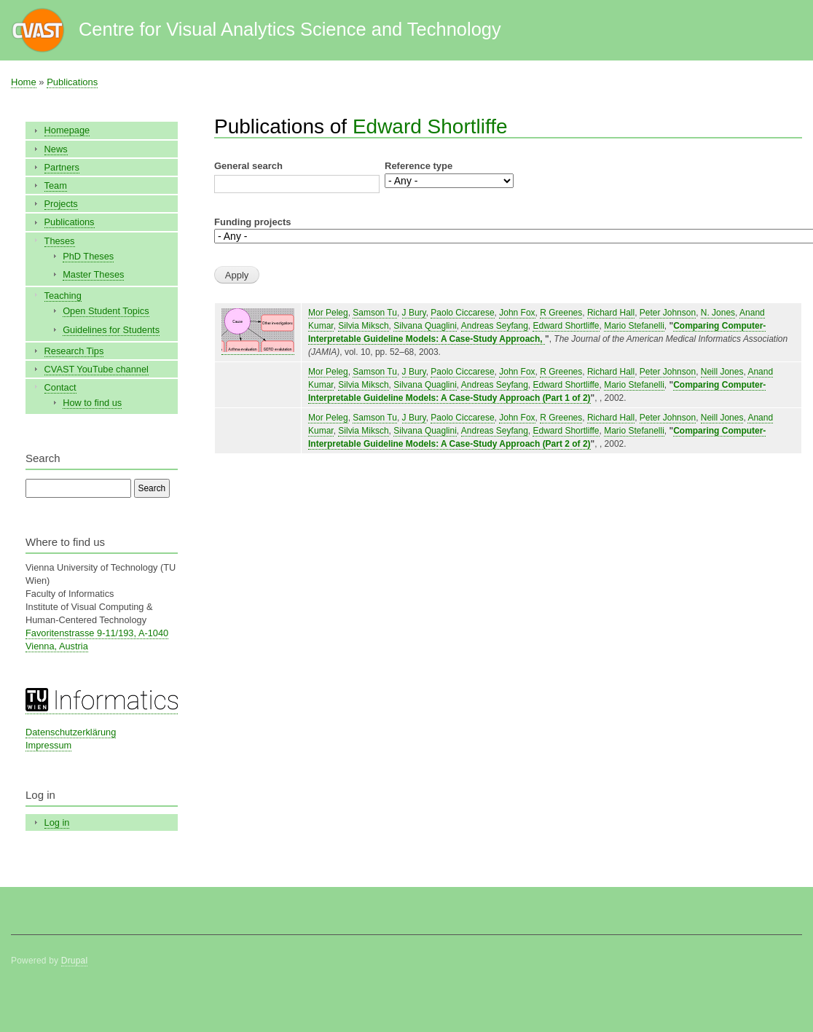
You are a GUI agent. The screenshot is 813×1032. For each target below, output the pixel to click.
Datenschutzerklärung (70, 732)
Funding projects (252, 221)
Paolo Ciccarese (462, 313)
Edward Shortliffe (430, 126)
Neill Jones (722, 372)
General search (248, 165)
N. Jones (718, 313)
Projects (61, 203)
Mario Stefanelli (634, 326)
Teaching (63, 295)
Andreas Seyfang (494, 326)
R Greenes (561, 313)
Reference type (418, 165)
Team (55, 185)
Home (23, 82)
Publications (72, 82)
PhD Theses (88, 256)
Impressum (48, 745)
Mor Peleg (328, 313)
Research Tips (74, 350)
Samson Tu (375, 313)
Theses (59, 240)
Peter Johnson (668, 313)
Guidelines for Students (111, 329)
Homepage (67, 130)
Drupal (74, 960)
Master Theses (93, 274)
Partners (61, 167)
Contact (60, 387)
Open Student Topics (106, 310)
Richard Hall (611, 313)
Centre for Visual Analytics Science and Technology (290, 29)
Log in (57, 822)
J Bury (414, 313)
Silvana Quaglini (425, 326)
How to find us (92, 402)
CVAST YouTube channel (96, 369)
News (56, 149)
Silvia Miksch (363, 326)
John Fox (517, 313)
